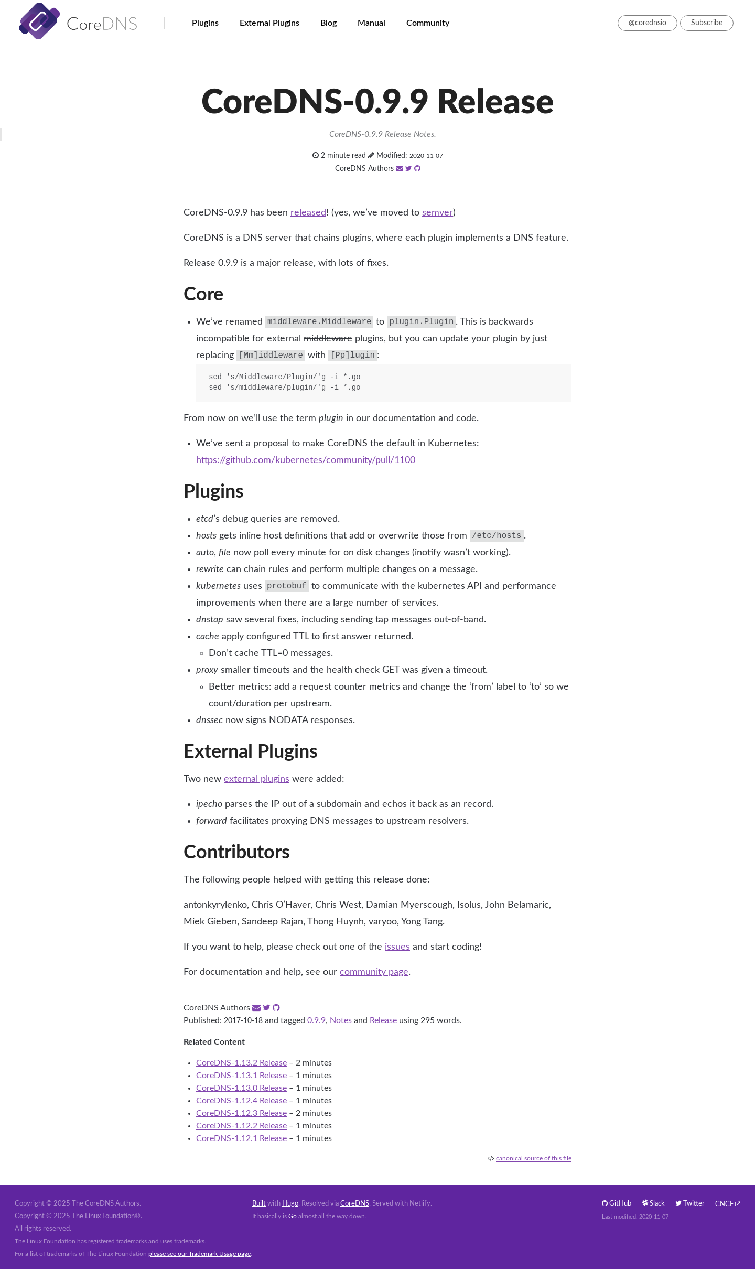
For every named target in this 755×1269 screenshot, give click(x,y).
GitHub (616, 1203)
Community (427, 23)
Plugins (205, 23)
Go (292, 1216)
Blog (328, 23)
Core (203, 294)
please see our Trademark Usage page (199, 1254)
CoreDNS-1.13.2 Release (241, 1063)
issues (397, 947)
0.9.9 (316, 1020)
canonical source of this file (533, 1158)
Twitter (690, 1203)
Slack (653, 1203)
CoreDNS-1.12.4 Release (241, 1100)
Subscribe (706, 23)
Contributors (237, 852)
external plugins (256, 779)
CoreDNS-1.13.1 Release (241, 1075)
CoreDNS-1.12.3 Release (241, 1113)
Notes (341, 1020)
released (308, 213)
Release (383, 1020)
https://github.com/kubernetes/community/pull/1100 (305, 460)
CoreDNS (354, 1203)
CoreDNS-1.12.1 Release (241, 1138)
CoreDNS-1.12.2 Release (241, 1126)
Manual (371, 23)
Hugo (290, 1203)
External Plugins (269, 23)
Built (259, 1203)
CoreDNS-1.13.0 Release (241, 1088)
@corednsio (647, 23)
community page (374, 972)
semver (437, 213)
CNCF (724, 1204)
